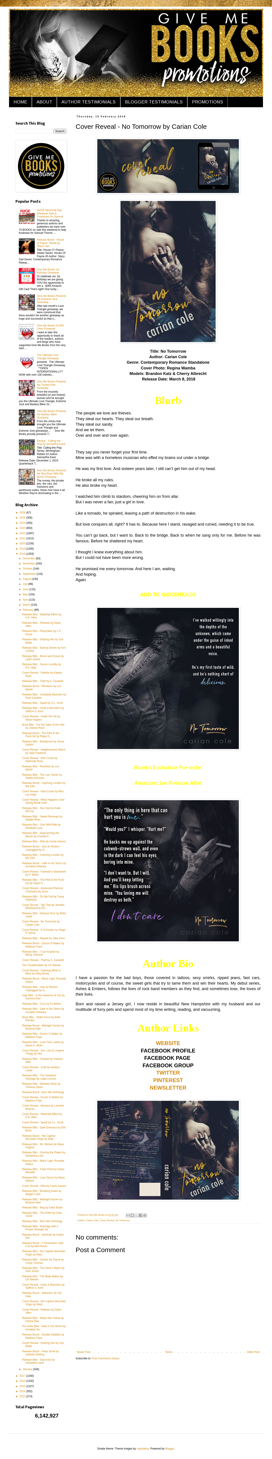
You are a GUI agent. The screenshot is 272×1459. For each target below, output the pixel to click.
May (26, 594)
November (29, 563)
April (26, 599)
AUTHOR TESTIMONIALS (88, 101)
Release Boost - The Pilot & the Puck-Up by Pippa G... (40, 735)
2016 (23, 1380)
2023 (23, 528)
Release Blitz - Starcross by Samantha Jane (38, 1361)
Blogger (169, 1448)
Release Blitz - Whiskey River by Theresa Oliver (41, 1085)
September (29, 573)
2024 (23, 522)
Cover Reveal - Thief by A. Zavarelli (43, 960)
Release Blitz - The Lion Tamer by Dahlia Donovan (42, 776)
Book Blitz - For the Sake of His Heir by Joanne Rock (43, 726)
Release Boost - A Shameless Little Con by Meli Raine (42, 1245)
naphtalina (143, 1448)
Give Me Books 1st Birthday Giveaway (48, 271)
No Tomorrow (122, 1220)
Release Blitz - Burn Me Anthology (42, 1221)
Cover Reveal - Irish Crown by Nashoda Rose (39, 760)
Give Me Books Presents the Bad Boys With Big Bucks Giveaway (51, 473)
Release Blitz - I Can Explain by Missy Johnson (40, 953)
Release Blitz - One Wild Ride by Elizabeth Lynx (41, 826)
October (28, 568)
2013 (23, 1396)
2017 (23, 1375)
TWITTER (168, 1073)
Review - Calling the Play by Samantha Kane (51, 442)
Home (168, 1352)
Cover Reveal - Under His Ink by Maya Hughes (41, 718)
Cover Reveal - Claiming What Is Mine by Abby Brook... (41, 972)
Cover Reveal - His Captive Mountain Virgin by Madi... (44, 1303)
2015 (23, 1386)
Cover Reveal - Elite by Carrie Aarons (44, 1185)
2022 (23, 533)
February (28, 609)
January (28, 1369)
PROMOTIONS (207, 101)
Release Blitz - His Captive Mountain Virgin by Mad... (43, 1253)
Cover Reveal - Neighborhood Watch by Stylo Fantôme (43, 751)
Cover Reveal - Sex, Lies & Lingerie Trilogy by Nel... (43, 1052)
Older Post (253, 1352)
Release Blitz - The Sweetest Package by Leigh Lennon (39, 1077)
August (27, 579)
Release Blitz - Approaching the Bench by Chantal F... (40, 835)
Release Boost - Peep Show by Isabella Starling (40, 1353)
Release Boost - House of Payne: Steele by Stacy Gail (50, 243)
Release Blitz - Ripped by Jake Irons (43, 938)
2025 (23, 517)
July (25, 584)
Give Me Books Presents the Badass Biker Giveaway (51, 414)
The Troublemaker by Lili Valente (41, 965)
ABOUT (44, 101)
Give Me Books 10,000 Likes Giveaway (50, 327)
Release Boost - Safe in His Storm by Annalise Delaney (44, 865)
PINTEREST (168, 1080)
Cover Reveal (107, 1220)
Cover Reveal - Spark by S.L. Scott (42, 1122)
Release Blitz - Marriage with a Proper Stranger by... (40, 1228)
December (29, 558)
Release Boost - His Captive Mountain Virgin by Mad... (39, 1137)
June (26, 589)
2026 (23, 512)
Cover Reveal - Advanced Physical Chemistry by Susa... (42, 890)
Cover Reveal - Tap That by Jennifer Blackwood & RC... (43, 906)
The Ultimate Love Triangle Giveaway (48, 357)
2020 (23, 543)
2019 (23, 548)
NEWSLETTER (168, 1088)
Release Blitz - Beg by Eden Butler (42, 1207)
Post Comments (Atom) (105, 1358)
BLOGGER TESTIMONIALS (154, 101)
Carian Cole (92, 1220)
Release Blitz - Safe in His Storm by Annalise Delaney (43, 1010)
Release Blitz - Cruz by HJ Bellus (41, 1003)
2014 (23, 1391)
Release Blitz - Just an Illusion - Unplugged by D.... (40, 988)
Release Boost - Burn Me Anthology (43, 1092)
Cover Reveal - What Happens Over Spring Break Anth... (43, 801)
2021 (23, 538)
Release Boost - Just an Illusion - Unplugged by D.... (41, 848)
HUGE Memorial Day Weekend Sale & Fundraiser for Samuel (50, 213)
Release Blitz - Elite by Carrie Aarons (44, 841)
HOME (20, 101)
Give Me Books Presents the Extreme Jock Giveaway (51, 299)
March (27, 604)
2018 (23, 553)
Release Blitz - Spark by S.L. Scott (42, 702)
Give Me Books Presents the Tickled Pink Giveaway (51, 385)
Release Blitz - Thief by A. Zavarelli (42, 681)
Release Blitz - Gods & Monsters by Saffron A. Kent (43, 709)
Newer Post (83, 1352)
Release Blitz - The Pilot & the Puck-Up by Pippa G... (43, 881)
